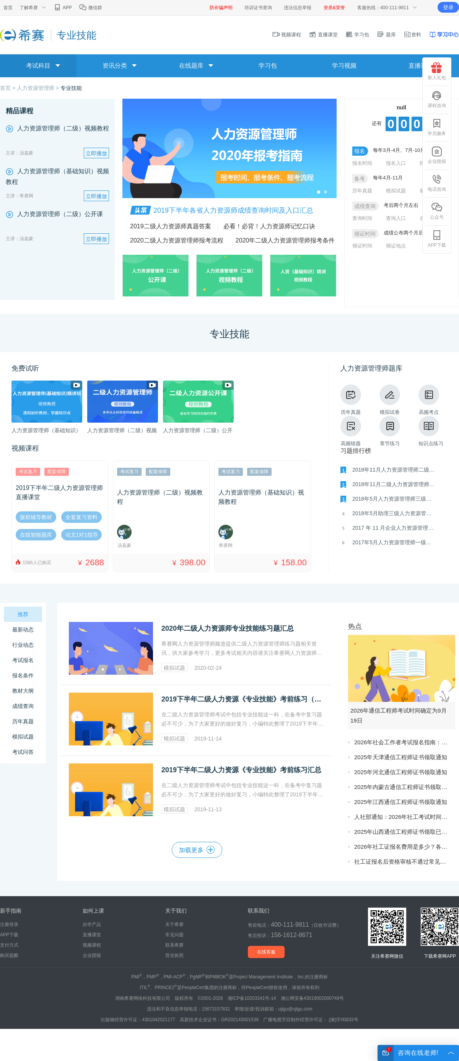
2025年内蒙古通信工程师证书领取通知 (402, 787)
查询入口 (396, 218)
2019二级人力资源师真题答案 (170, 226)
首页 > (8, 88)
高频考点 (428, 399)
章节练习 (389, 431)
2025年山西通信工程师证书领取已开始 (402, 831)
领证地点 (396, 246)
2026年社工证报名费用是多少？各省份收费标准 (402, 846)
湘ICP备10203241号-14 (252, 998)
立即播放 (96, 153)
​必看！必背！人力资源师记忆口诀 (269, 226)
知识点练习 (430, 431)
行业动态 (23, 645)
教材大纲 (23, 691)
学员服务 (437, 127)
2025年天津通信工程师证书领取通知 (400, 757)
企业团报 (437, 155)
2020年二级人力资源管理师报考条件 (285, 240)
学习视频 (344, 65)
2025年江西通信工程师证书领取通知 (400, 802)
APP (62, 7)
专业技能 (71, 88)
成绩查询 (23, 706)
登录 (448, 7)
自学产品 (92, 924)
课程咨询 (437, 99)
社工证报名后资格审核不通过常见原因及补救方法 (402, 861)
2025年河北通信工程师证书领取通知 (400, 772)
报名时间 (362, 163)
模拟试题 (396, 191)
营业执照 (174, 955)
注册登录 (9, 924)
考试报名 (23, 660)
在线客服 (266, 952)
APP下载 (437, 239)
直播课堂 (323, 34)
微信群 (90, 7)
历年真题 (362, 191)
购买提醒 (9, 955)
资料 (412, 34)
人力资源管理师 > (38, 88)
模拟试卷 (389, 399)
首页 (8, 7)
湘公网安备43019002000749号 (312, 998)
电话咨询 (437, 183)
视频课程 (286, 34)
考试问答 (23, 752)
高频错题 (350, 431)
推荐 (23, 614)
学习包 (357, 34)
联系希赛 (174, 945)
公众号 (437, 211)
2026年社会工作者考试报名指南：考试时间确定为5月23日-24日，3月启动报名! (402, 742)
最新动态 (23, 630)
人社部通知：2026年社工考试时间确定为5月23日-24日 (402, 817)
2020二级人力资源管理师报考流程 (176, 240)
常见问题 (174, 934)
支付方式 (9, 945)
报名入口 (396, 163)
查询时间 (362, 218)
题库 (386, 34)
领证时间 (362, 246)
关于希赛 (174, 924)
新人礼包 (437, 71)
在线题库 (191, 65)
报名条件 (23, 675)
